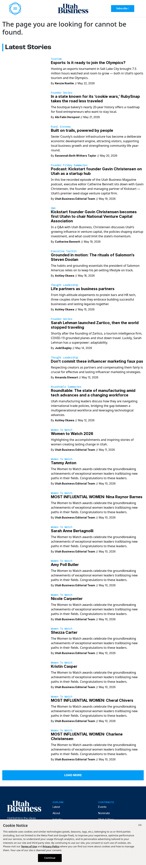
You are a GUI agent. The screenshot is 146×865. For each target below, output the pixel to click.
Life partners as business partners (82, 288)
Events (102, 806)
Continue (49, 857)
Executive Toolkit (64, 251)
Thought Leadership (64, 284)
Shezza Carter (64, 632)
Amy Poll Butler (65, 564)
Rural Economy (61, 126)
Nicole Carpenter (67, 598)
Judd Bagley (63, 348)
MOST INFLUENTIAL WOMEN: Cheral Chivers (92, 700)
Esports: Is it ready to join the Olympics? (88, 62)
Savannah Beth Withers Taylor (75, 155)
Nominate (104, 813)
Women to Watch (61, 429)
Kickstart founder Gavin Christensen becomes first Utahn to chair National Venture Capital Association (94, 216)
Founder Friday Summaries (69, 165)
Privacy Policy (51, 846)
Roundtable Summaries (66, 386)
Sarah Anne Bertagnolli (72, 531)
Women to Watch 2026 (72, 433)
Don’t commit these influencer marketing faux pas (97, 361)
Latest (56, 806)
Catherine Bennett (67, 241)
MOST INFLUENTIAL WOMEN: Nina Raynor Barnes (96, 497)
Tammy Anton (63, 463)
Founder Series (61, 92)
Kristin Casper (64, 666)
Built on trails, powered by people (82, 130)
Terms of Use (29, 846)
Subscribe (122, 8)
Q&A (53, 208)
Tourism (56, 58)
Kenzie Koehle (64, 83)
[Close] (140, 825)
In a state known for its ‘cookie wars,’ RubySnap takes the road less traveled (95, 98)
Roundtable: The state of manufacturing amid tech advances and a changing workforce (93, 392)
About (56, 813)
